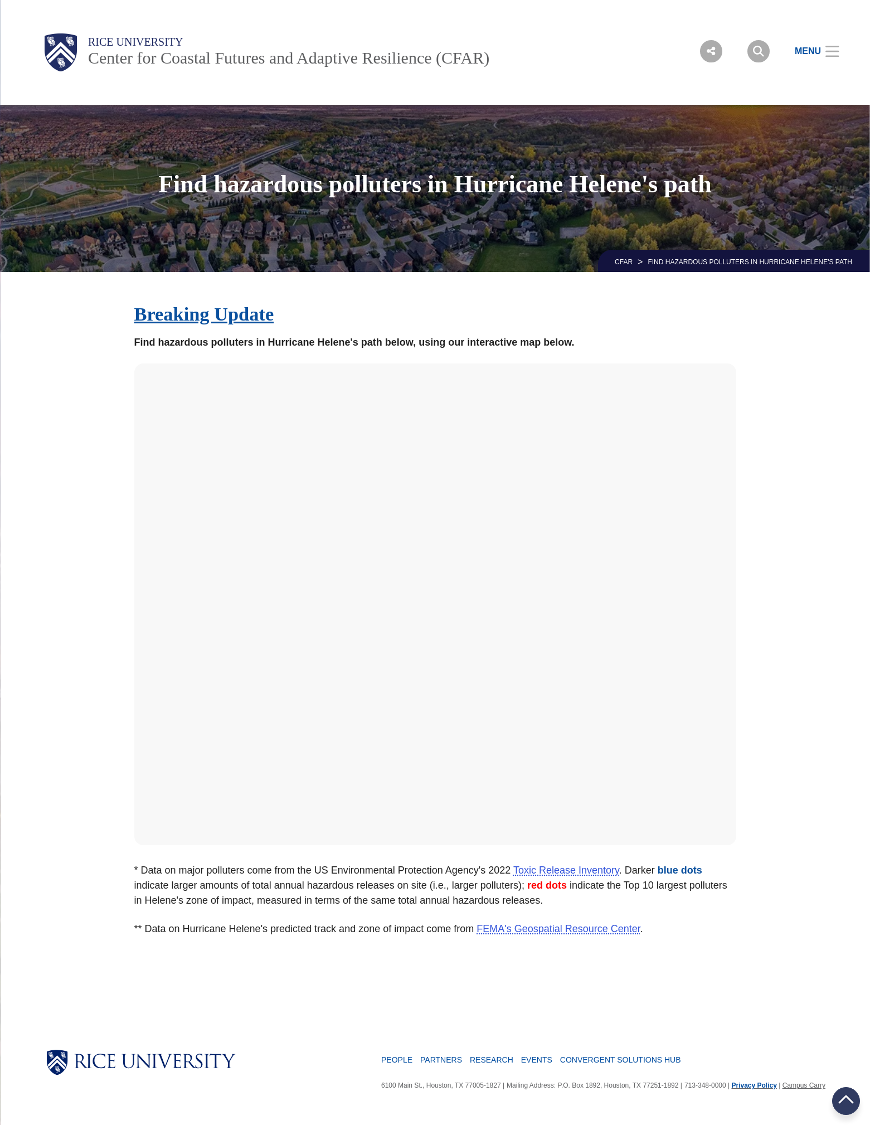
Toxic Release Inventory (566, 870)
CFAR (624, 262)
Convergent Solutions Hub (620, 1059)
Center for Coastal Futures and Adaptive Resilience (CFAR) (288, 58)
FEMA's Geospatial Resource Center (558, 928)
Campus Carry (803, 1085)
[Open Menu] (810, 51)
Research (491, 1059)
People (396, 1059)
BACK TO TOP (846, 1101)
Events (536, 1059)
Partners (441, 1059)
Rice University (135, 41)
